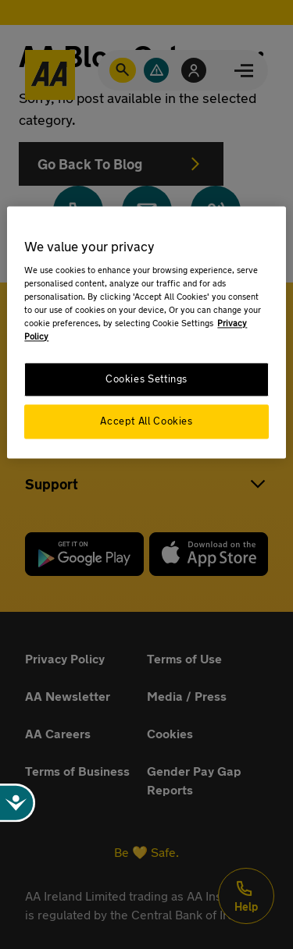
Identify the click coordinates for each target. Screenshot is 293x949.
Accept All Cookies (146, 422)
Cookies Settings (146, 380)
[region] (146, 332)
